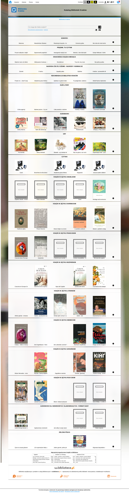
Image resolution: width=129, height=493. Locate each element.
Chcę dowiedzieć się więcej (56, 491)
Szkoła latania (35, 460)
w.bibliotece (56, 471)
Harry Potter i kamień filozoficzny (39, 462)
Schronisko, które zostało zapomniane (61, 462)
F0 (105, 2)
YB (92, 2)
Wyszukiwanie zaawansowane (35, 29)
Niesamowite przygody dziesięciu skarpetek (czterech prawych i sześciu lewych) (48, 459)
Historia (24, 2)
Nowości (16, 2)
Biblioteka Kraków (64, 19)
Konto (37, 2)
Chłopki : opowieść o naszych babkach (61, 456)
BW (88, 2)
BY (95, 2)
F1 (108, 2)
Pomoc (31, 2)
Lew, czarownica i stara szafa (38, 456)
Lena (77, 462)
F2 (112, 2)
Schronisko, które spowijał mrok (82, 459)
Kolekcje (46, 29)
